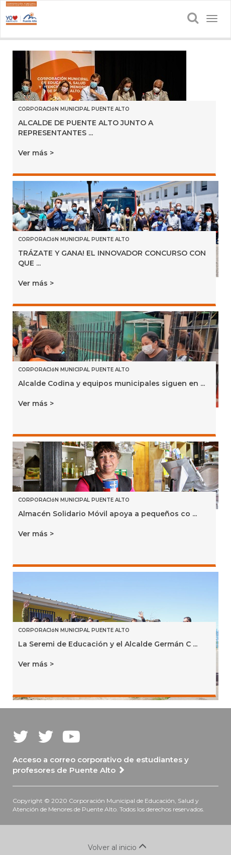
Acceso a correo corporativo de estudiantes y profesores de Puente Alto (101, 765)
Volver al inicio (116, 847)
